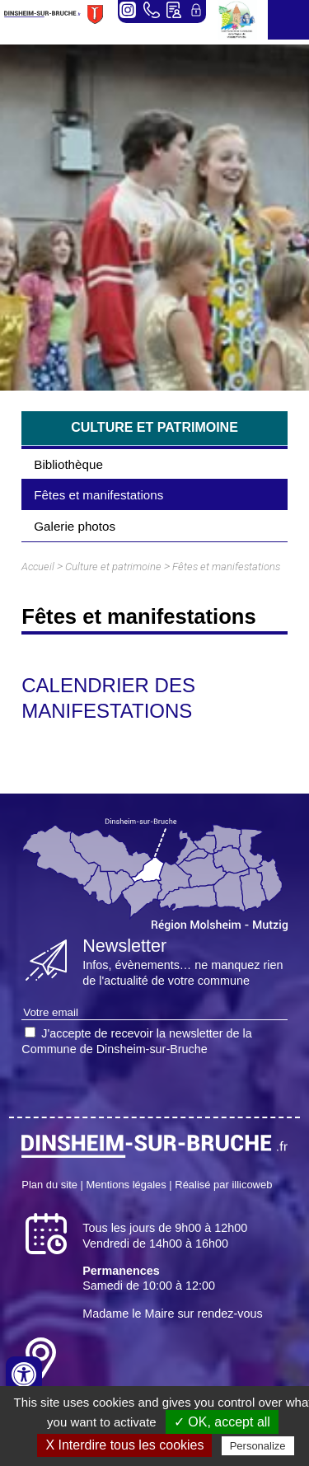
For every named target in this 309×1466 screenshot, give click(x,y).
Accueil (37, 566)
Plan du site (49, 1184)
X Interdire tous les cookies (124, 1445)
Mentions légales (126, 1184)
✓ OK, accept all (222, 1422)
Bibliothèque (68, 464)
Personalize (258, 1446)
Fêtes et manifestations (98, 495)
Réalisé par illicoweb (223, 1184)
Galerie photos (74, 526)
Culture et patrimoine (113, 566)
